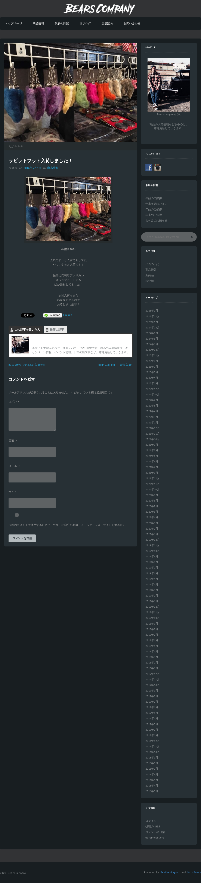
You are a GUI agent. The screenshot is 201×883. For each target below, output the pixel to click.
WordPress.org (154, 837)
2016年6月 (151, 774)
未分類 (149, 281)
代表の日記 (62, 23)
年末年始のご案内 (156, 204)
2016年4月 (151, 785)
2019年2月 (151, 595)
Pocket (67, 315)
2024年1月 (151, 344)
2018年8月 (151, 629)
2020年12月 (152, 478)
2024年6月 (151, 333)
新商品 (149, 275)
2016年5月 (151, 780)
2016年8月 (151, 763)
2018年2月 (151, 662)
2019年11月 (152, 545)
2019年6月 (151, 573)
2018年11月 (152, 612)
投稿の (152, 826)
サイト (13, 492)
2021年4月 (151, 467)
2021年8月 (151, 445)
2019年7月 (151, 567)
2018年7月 (151, 635)
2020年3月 (151, 523)
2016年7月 (151, 768)
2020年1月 (151, 534)
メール (14, 466)
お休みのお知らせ (156, 220)
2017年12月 (152, 674)
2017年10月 (152, 685)
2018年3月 (151, 657)
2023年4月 (151, 378)
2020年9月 (151, 495)
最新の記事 (57, 329)
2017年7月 (151, 701)
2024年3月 (151, 338)
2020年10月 (152, 489)
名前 (13, 440)
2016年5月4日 (32, 168)
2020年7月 (151, 506)
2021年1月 (151, 473)
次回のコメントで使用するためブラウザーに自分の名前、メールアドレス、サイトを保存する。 (68, 525)
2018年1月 (151, 668)
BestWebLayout (170, 872)
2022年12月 (152, 389)
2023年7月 (151, 366)
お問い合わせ (132, 23)
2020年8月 (151, 500)
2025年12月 (152, 316)
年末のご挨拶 (153, 215)
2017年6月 (151, 707)
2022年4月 (151, 411)
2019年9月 (151, 556)
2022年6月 (151, 405)
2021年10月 (152, 439)
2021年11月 (152, 433)
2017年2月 (151, 730)
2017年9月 (151, 690)
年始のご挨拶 (153, 198)
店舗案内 (107, 23)
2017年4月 (151, 718)
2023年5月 (151, 372)
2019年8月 (151, 562)
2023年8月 (151, 361)
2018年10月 (152, 618)
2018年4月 (151, 651)
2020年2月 (151, 528)
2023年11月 (152, 355)
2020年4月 (151, 517)
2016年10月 (152, 752)
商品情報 (38, 23)
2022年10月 (152, 394)
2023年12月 (152, 350)
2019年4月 (151, 584)
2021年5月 (151, 461)
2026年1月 (151, 310)
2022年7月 (151, 400)
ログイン (150, 821)
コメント (14, 401)
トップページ (13, 23)
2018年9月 (151, 623)
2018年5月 (151, 646)
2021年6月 (151, 456)
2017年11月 (152, 679)
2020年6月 (151, 511)
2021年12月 (152, 428)
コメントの (155, 832)
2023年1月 (151, 383)
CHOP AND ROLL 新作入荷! (115, 365)
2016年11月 (152, 746)
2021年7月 (151, 450)
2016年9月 (151, 757)
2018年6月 (151, 640)
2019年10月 (152, 551)
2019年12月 (152, 540)
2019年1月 (151, 601)
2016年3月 (151, 791)
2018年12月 (152, 606)
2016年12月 (152, 741)
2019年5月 (151, 579)
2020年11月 (152, 484)
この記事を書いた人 (27, 329)
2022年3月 (151, 417)
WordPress (194, 872)
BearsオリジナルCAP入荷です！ (28, 365)
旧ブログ (85, 23)
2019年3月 (151, 590)
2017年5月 (151, 713)
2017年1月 (151, 735)
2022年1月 (151, 422)
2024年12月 (152, 327)
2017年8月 (151, 696)
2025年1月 (151, 322)
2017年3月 (151, 724)
